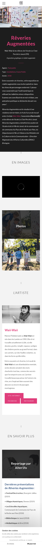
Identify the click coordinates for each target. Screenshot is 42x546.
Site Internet (14, 396)
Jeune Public (21, 72)
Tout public (12, 68)
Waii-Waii (16, 116)
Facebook (12, 401)
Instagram (29, 401)
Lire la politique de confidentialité (11, 537)
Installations (11, 72)
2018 (9, 76)
